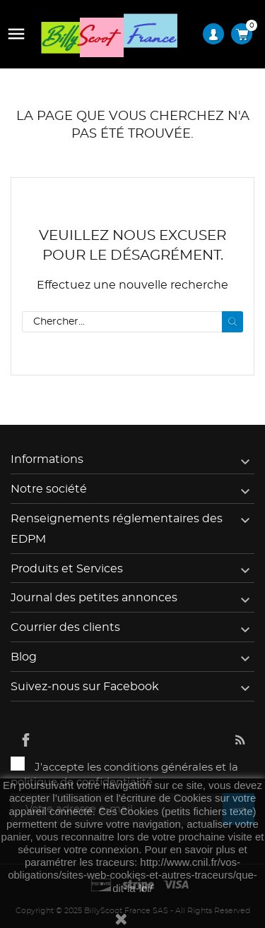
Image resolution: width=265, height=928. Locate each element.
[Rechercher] (132, 321)
